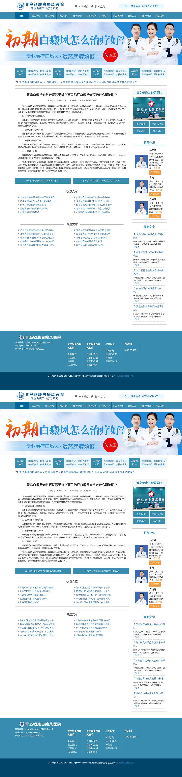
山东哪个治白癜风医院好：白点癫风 (93, 212)
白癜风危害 (45, 74)
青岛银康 (141, 124)
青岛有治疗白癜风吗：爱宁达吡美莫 (93, 208)
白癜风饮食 (83, 71)
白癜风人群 (96, 72)
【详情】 (157, 168)
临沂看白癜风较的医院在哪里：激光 (37, 245)
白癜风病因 (77, 15)
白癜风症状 (91, 15)
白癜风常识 (104, 15)
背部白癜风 (147, 74)
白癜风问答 (118, 15)
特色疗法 (132, 15)
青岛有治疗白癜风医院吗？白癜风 (104, 180)
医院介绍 (36, 15)
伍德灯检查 (111, 354)
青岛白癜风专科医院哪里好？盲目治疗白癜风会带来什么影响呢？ (100, 82)
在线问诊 (157, 131)
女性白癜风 (121, 74)
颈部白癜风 (159, 71)
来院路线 (160, 15)
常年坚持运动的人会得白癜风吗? (35, 201)
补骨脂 (109, 358)
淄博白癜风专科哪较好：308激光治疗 (94, 205)
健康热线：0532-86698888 (141, 6)
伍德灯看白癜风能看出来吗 (33, 205)
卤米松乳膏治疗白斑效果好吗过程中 (93, 197)
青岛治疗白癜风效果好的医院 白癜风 (37, 197)
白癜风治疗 (63, 15)
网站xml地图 (130, 350)
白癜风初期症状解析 (29, 212)
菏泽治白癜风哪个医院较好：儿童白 (93, 201)
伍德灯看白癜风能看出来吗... (149, 678)
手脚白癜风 (159, 74)
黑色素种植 (111, 361)
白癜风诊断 (45, 71)
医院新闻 (49, 15)
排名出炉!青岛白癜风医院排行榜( (46, 180)
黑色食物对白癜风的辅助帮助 (34, 208)
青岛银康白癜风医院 (31, 82)
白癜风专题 (146, 15)
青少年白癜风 (121, 71)
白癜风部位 (134, 72)
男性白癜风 (109, 74)
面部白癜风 (147, 71)
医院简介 (72, 354)
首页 (22, 15)
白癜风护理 (71, 71)
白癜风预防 (83, 74)
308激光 (110, 350)
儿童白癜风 (109, 71)
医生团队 (72, 358)
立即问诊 (155, 172)
